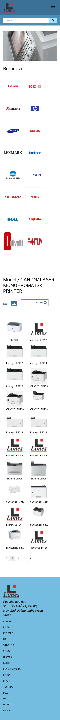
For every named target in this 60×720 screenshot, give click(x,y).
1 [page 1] (12, 558)
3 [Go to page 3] (24, 558)
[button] (53, 8)
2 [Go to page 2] (18, 558)
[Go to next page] (30, 558)
